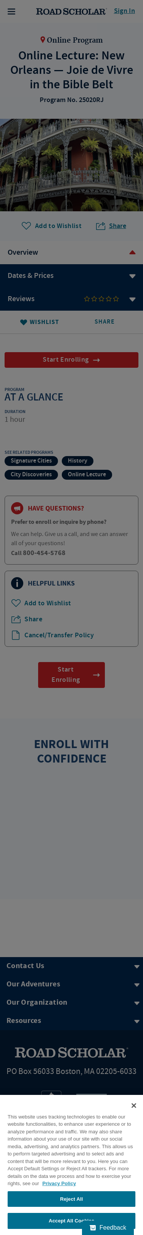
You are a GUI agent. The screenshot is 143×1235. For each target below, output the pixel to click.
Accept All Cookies (72, 1221)
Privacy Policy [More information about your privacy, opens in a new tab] (59, 1183)
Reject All (71, 1199)
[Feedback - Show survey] (108, 1228)
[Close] (133, 1105)
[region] (71, 1165)
